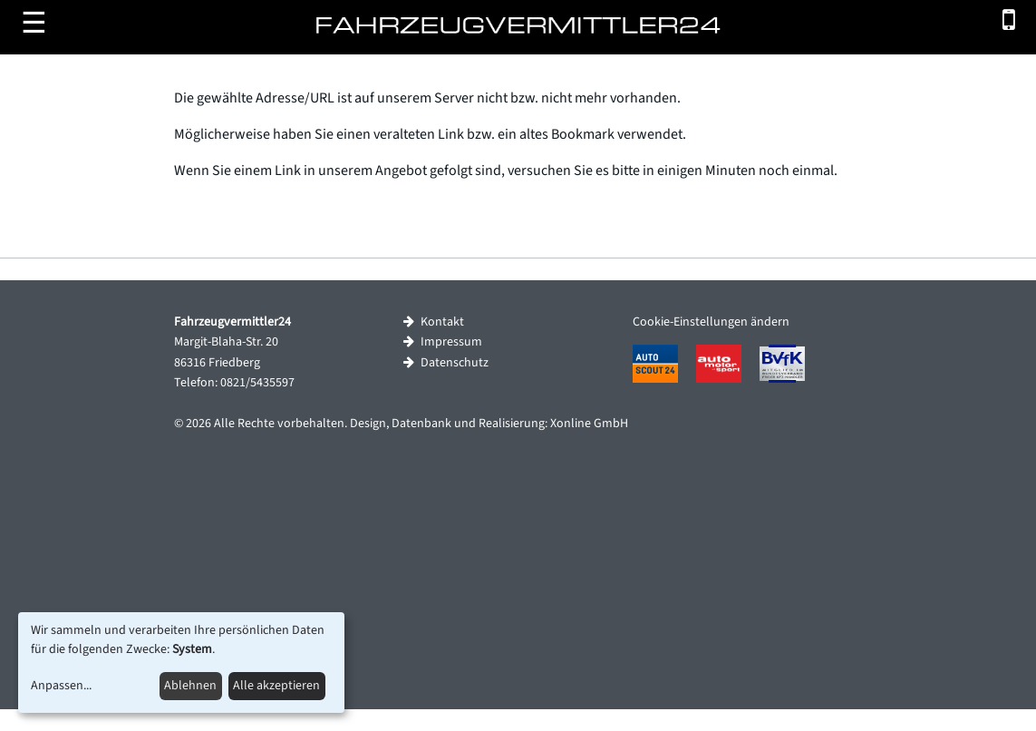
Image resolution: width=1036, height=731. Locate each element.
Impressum (442, 342)
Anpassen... (61, 686)
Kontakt (433, 322)
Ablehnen (190, 686)
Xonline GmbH (589, 423)
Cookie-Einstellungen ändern (711, 322)
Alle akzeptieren (276, 686)
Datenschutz (446, 363)
